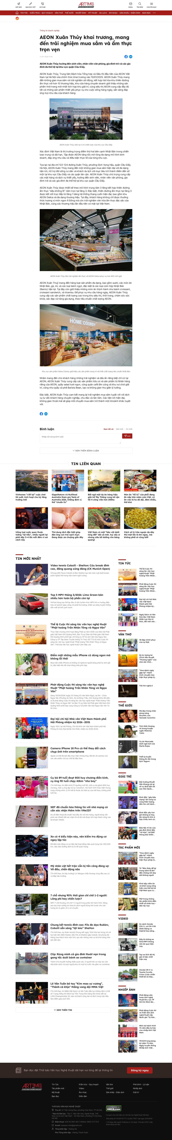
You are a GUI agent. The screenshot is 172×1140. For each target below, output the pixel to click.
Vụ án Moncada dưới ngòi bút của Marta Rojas (147, 743)
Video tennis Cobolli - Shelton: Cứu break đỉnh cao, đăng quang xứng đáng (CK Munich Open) (80, 567)
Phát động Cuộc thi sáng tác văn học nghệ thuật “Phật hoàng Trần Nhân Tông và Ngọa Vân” (78, 688)
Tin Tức (24, 13)
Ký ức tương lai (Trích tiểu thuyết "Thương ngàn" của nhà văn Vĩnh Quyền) (147, 659)
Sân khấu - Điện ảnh (130, 13)
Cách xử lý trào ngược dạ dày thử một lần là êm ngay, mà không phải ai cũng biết (139, 534)
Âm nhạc (113, 13)
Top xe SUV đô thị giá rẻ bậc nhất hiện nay (147, 956)
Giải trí (125, 776)
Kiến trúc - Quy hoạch (41, 13)
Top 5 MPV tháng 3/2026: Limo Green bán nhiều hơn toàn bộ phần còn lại (76, 596)
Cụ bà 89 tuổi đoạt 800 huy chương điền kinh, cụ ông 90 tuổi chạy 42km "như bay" (79, 779)
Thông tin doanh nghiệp (49, 30)
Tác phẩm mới (129, 847)
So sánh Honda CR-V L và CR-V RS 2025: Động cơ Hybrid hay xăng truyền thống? (147, 928)
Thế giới (69, 13)
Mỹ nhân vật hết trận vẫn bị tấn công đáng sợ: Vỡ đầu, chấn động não (79, 867)
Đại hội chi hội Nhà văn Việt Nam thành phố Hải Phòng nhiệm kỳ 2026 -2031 (78, 720)
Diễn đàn (83, 1096)
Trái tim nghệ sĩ (146, 686)
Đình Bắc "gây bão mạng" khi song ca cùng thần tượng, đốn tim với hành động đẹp (147, 802)
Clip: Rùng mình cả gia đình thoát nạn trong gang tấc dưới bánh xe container (78, 956)
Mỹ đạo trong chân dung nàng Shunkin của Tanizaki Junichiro (147, 714)
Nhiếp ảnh (126, 989)
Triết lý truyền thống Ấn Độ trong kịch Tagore (147, 759)
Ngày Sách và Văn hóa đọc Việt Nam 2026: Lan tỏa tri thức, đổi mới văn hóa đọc (147, 619)
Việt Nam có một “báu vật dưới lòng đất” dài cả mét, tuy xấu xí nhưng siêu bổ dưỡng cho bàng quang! (104, 536)
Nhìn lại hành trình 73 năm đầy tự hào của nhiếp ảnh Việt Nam (147, 1029)
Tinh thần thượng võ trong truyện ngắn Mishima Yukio (146, 729)
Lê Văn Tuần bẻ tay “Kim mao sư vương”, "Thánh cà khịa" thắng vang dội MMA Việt (76, 985)
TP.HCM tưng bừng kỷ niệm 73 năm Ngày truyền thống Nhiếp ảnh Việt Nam (147, 1045)
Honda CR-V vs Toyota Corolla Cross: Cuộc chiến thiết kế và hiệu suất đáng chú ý (147, 974)
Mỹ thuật (92, 13)
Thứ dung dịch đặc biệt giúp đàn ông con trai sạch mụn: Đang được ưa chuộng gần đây (67, 534)
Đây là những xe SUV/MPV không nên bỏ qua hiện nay (146, 942)
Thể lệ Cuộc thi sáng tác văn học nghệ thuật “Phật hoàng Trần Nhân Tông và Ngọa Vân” (78, 626)
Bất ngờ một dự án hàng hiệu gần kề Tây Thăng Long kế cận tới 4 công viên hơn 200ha (103, 497)
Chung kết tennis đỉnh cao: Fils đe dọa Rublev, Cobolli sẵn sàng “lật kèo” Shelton (79, 926)
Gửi (127, 436)
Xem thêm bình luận (87, 450)
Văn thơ (59, 13)
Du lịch (103, 13)
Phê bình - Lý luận (141, 1084)
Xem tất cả (108, 429)
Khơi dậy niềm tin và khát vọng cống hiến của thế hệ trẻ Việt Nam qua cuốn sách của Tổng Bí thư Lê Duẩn (147, 889)
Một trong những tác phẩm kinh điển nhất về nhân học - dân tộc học (147, 902)
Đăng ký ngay (140, 1070)
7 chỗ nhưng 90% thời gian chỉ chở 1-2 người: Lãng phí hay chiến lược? (78, 897)
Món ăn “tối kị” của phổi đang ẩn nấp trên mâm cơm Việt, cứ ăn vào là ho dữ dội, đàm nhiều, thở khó (140, 498)
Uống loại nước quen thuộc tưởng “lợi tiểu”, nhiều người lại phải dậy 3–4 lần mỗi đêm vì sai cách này (32, 536)
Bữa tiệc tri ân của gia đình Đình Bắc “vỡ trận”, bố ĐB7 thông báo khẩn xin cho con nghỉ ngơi (147, 833)
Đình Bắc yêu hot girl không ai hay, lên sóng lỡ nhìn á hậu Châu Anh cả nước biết (147, 817)
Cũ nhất (129, 429)
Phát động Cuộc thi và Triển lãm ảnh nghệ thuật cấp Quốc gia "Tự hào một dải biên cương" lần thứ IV (147, 1016)
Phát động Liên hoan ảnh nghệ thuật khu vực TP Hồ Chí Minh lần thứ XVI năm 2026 (147, 999)
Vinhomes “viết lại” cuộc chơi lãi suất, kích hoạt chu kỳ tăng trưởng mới (31, 497)
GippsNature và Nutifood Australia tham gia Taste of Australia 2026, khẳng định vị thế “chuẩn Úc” (67, 498)
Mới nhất (119, 429)
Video (123, 918)
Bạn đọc (146, 13)
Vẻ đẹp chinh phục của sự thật (147, 641)
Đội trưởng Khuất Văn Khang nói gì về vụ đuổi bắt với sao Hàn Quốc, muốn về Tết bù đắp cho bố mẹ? (147, 788)
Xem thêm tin (64, 1010)
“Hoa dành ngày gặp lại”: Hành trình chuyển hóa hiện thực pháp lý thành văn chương (147, 675)
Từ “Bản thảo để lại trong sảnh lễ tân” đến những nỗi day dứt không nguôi (147, 871)
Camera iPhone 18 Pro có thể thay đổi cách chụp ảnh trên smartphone (78, 750)
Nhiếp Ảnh (81, 13)
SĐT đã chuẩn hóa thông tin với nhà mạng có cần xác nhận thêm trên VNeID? (79, 808)
